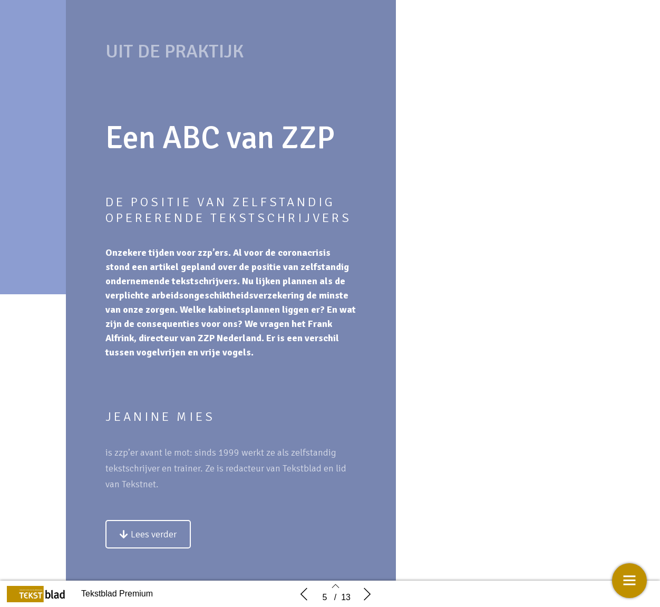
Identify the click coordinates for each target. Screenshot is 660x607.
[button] (148, 534)
